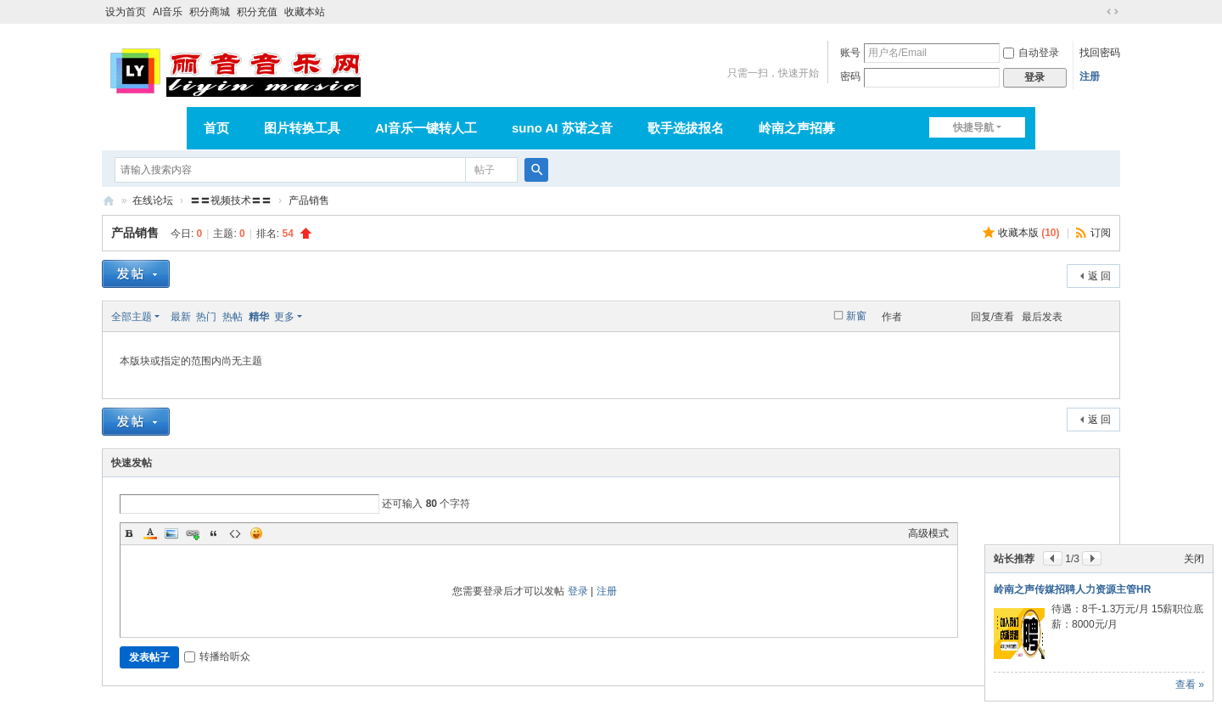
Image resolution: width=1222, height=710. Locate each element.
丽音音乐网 (108, 201)
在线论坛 (152, 200)
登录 (578, 591)
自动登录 (1031, 53)
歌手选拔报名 (685, 128)
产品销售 (309, 200)
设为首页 (125, 12)
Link (192, 533)
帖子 (484, 170)
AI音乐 (167, 12)
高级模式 (928, 533)
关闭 (1194, 559)
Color (150, 533)
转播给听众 (217, 656)
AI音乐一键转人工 (426, 128)
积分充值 (257, 12)
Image (171, 533)
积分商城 (209, 12)
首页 (216, 128)
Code (235, 533)
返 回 (1099, 276)
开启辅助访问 (1096, 12)
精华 (259, 317)
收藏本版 (1029, 233)
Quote (213, 533)
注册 (1089, 76)
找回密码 (1099, 53)
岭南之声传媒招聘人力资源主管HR (1072, 589)
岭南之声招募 (797, 128)
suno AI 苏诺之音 (562, 128)
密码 (850, 76)
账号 (850, 53)
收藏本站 (304, 12)
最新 (181, 317)
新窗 (856, 316)
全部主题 (131, 317)
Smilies (256, 533)
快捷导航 (973, 127)
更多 (284, 317)
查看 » (1189, 684)
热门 (206, 317)
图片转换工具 (302, 128)
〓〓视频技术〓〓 (231, 200)
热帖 (232, 317)
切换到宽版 (1112, 12)
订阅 (1100, 233)
